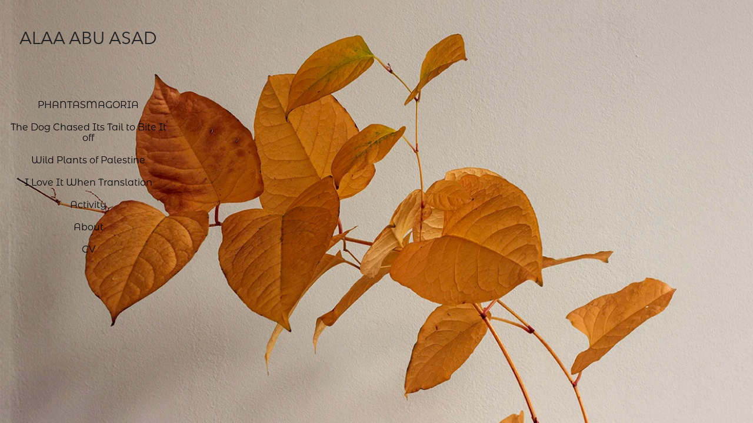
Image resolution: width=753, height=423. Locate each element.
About (89, 226)
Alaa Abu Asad (88, 38)
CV (88, 249)
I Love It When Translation (88, 182)
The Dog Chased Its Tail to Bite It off (88, 131)
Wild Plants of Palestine (88, 159)
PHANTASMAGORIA (88, 104)
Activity (88, 204)
